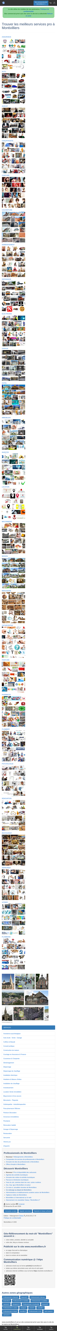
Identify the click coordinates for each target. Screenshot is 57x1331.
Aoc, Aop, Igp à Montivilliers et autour (18, 1185)
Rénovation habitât (9, 1125)
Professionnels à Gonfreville (31, 1304)
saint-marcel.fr (48, 1311)
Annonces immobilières (11, 1117)
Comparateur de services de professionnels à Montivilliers (25, 1159)
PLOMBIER (6, 729)
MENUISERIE (6, 591)
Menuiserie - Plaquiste (10, 1100)
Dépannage (7, 1067)
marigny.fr (23, 1308)
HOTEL (4, 383)
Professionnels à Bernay (38, 1297)
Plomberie (6, 1121)
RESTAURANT (7, 833)
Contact (51, 1328)
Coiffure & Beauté (9, 1042)
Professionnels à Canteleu (20, 1301)
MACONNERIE (7, 521)
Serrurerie (6, 1137)
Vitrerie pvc (7, 1142)
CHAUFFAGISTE (7, 141)
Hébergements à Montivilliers (23, 1157)
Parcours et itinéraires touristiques (17, 1180)
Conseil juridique (8, 1046)
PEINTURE (5, 660)
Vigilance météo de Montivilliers (16, 1195)
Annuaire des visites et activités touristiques (20, 1177)
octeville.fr (40, 1308)
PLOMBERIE (6, 937)
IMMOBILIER (6, 417)
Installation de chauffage (11, 1083)
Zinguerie (6, 1146)
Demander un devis (10, 1211)
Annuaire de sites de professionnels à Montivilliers (22, 1162)
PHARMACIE (6, 694)
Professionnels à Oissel (10, 1311)
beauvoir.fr (24, 1297)
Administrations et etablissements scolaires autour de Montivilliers (27, 1192)
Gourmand (40, 1328)
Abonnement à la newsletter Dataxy (23, 1200)
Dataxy (21, 1216)
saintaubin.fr (6, 1315)
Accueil (6, 1328)
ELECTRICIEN (7, 314)
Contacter (21, 1204)
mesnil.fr (31, 1308)
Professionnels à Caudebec (40, 1301)
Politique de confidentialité (12, 1218)
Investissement (8, 1087)
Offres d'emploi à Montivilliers (15, 1164)
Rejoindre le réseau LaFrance (42, 1211)
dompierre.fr (16, 1304)
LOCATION (5, 487)
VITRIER (5, 902)
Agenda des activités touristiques (17, 1175)
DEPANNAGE (6, 279)
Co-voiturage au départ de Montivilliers (18, 1190)
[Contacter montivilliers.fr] (54, 3)
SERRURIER (6, 868)
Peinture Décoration (9, 1112)
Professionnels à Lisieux (10, 1308)
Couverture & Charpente (11, 1058)
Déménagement (8, 1063)
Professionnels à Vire (35, 1311)
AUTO (4, 71)
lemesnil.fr (45, 1304)
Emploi (28, 1328)
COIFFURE (6, 175)
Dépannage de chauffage (11, 1071)
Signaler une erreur (25, 1211)
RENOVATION (6, 798)
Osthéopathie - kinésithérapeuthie (14, 1104)
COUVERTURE (7, 210)
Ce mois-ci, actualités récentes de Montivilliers (21, 1187)
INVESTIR (5, 452)
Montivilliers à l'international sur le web (18, 1197)
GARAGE (5, 348)
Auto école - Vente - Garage (12, 1038)
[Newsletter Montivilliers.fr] (50, 3)
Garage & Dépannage (10, 1129)
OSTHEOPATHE (7, 625)
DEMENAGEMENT (8, 244)
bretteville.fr (6, 1301)
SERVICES (7, 1027)
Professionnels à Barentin (10, 1297)
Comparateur (17, 1328)
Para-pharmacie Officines (11, 1108)
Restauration (7, 1133)
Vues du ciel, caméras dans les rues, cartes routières (23, 1182)
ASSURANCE (6, 37)
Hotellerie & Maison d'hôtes (12, 1079)
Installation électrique (10, 1075)
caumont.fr (6, 1304)
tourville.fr (23, 1311)
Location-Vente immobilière (12, 1092)
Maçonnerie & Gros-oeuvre (12, 1096)
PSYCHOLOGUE (7, 764)
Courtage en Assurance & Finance (14, 1054)
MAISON (5, 556)
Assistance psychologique (11, 1033)
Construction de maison (11, 1050)
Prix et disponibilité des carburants (25, 1172)
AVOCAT (5, 106)
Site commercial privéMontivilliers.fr (41, 3)
